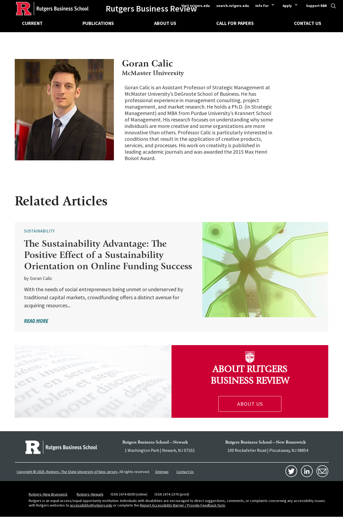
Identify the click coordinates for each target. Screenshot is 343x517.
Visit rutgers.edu (195, 5)
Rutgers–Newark (90, 494)
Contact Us (307, 23)
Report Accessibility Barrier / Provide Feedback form (182, 505)
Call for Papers (235, 23)
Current (32, 23)
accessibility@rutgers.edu (91, 505)
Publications (98, 23)
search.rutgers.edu (232, 5)
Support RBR (316, 5)
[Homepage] (44, 8)
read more (36, 320)
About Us (165, 23)
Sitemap (162, 471)
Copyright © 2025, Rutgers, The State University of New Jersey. (67, 471)
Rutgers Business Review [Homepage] (151, 8)
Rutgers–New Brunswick (48, 494)
